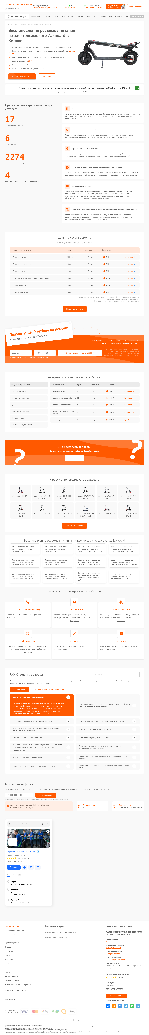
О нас (55, 17)
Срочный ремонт (36, 17)
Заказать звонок (74, 458)
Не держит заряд (58, 391)
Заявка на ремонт (106, 17)
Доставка (71, 17)
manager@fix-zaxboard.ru (117, 959)
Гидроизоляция (19, 285)
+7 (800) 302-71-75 (94, 6)
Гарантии (80, 17)
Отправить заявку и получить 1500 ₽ (80, 353)
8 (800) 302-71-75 (113, 947)
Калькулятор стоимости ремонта (18, 984)
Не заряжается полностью (61, 405)
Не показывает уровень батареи (64, 398)
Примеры (9, 951)
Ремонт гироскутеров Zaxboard (58, 937)
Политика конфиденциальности (74, 1020)
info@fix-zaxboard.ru (115, 953)
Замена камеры (19, 257)
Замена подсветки (20, 292)
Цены (47, 17)
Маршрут (14, 867)
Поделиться (108, 1006)
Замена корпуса (19, 271)
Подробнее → (128, 391)
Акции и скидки (91, 17)
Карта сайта (10, 999)
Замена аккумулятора (22, 264)
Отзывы (62, 17)
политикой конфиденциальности (39, 357)
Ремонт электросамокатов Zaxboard (60, 932)
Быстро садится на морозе (62, 420)
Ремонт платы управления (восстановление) (31, 278)
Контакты (118, 17)
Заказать (130, 257)
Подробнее (74, 621)
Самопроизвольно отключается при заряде (64, 412)
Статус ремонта (137, 16)
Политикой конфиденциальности (57, 799)
